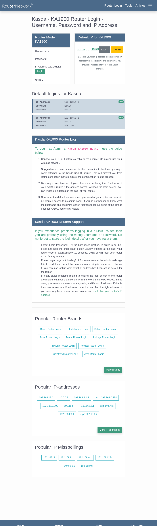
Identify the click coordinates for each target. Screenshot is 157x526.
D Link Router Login (77, 329)
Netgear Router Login (92, 345)
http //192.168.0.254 (106, 397)
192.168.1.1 (83, 49)
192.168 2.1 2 (81, 397)
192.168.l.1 (67, 457)
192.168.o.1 (85, 457)
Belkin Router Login (105, 329)
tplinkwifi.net (106, 406)
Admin (117, 49)
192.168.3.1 (87, 406)
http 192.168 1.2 (88, 414)
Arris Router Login (94, 354)
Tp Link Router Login (63, 345)
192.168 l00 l (67, 414)
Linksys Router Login (104, 337)
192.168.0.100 (50, 406)
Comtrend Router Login (65, 354)
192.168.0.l (87, 465)
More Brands (113, 369)
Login (40, 71)
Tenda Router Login (76, 337)
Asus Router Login (50, 337)
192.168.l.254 (105, 457)
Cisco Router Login (50, 329)
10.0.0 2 (63, 397)
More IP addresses (110, 430)
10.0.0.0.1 (69, 465)
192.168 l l (69, 406)
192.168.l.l (49, 457)
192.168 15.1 (46, 397)
